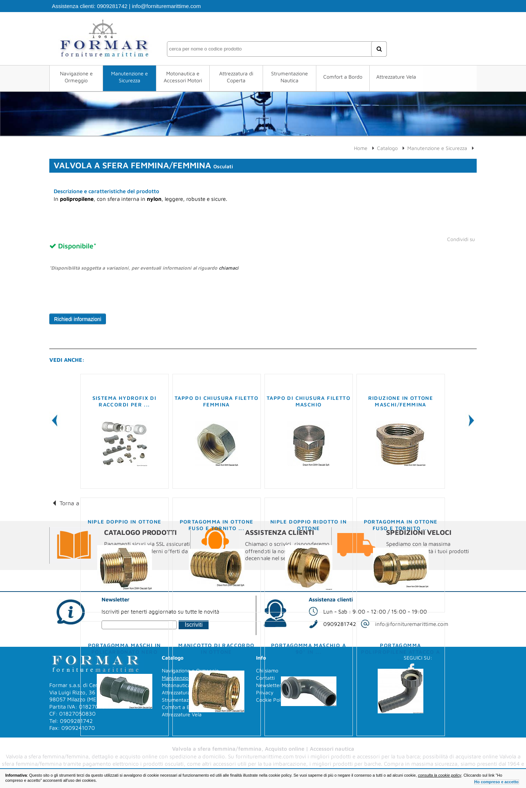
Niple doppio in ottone (124, 521)
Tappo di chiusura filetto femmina (216, 401)
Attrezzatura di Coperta (236, 76)
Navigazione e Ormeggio (76, 76)
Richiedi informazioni (77, 319)
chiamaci (229, 268)
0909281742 (112, 6)
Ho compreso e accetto (496, 782)
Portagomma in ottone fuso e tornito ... (217, 524)
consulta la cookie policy (439, 775)
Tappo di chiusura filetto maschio (308, 401)
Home (360, 148)
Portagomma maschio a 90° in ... (308, 648)
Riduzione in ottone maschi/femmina (400, 401)
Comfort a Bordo (342, 77)
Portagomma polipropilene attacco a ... (400, 651)
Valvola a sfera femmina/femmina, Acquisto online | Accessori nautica (263, 749)
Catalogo (387, 148)
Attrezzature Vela (396, 77)
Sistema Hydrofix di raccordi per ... (124, 401)
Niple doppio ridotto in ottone (308, 524)
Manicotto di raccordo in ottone (216, 648)
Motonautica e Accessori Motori (183, 76)
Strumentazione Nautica (289, 76)
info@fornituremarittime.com (166, 6)
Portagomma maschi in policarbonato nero (124, 648)
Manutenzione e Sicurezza (129, 76)
